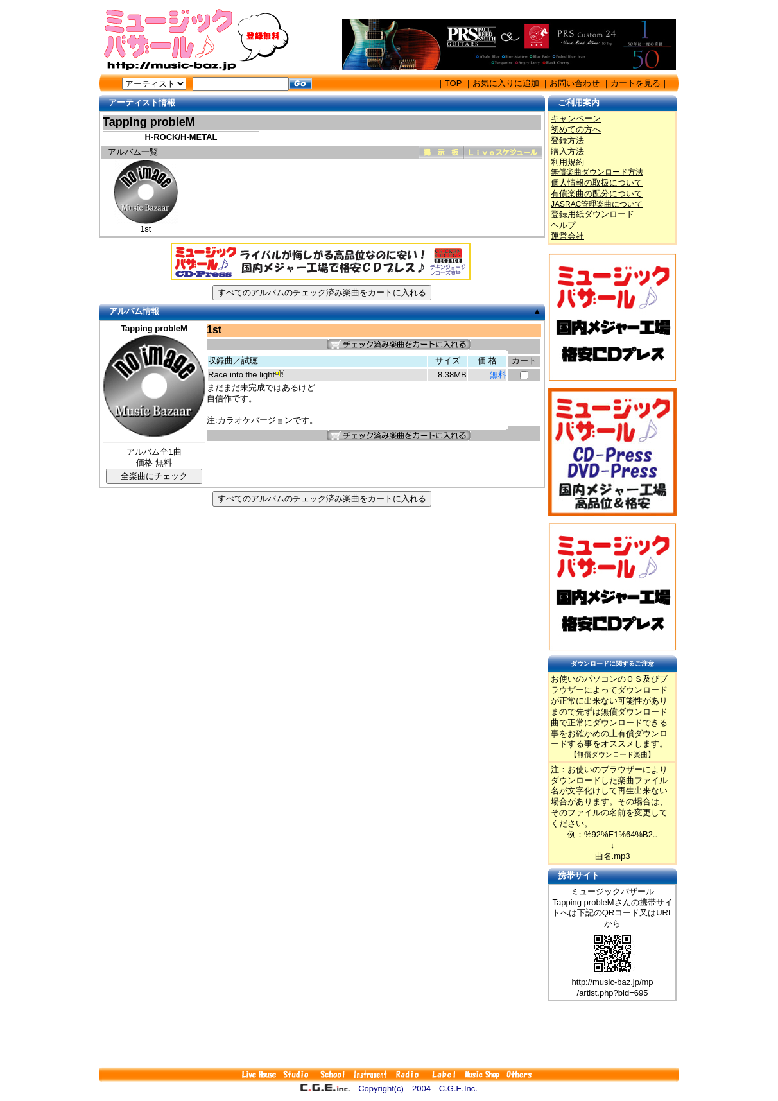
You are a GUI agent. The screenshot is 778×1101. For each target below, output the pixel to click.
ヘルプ (563, 225)
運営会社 (567, 236)
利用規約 (567, 162)
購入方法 (567, 151)
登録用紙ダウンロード (592, 214)
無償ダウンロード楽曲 (612, 754)
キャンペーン (576, 118)
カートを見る (635, 83)
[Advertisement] (389, 1034)
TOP (453, 83)
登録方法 (567, 140)
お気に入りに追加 (505, 83)
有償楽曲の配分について (597, 193)
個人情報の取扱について (597, 182)
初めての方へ (576, 129)
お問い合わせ (574, 83)
